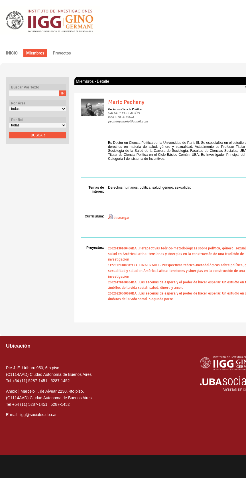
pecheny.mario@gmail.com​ (128, 121)
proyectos (62, 53)
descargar (119, 217)
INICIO (12, 53)
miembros (35, 53)
